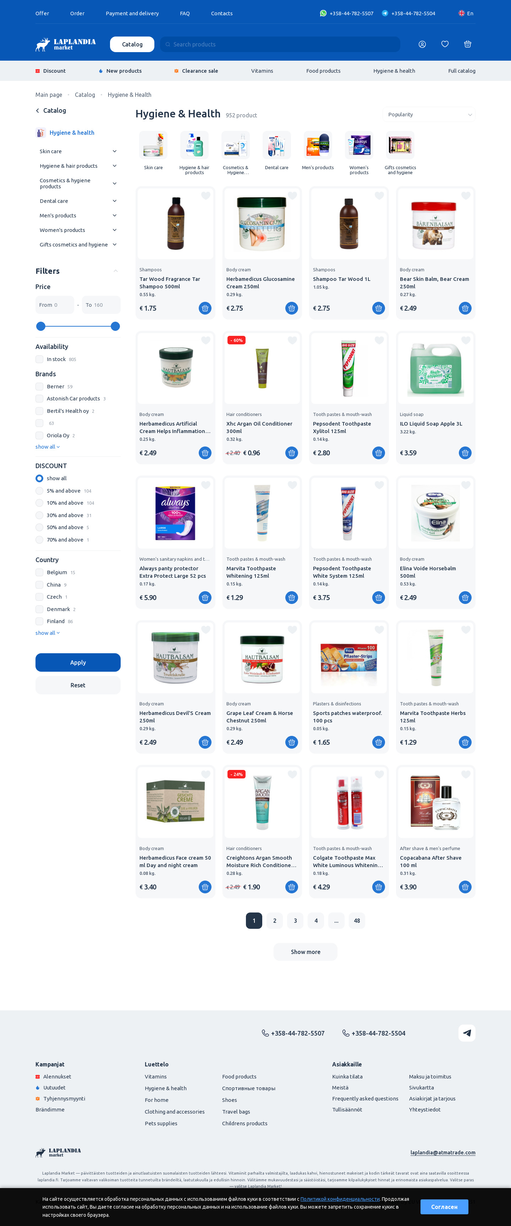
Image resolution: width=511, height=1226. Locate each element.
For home (157, 1100)
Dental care (54, 201)
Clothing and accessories (175, 1112)
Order (77, 13)
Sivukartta (421, 1087)
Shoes (229, 1100)
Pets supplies (161, 1123)
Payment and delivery (132, 13)
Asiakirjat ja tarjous (432, 1098)
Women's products (62, 230)
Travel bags (236, 1112)
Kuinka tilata (347, 1077)
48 (357, 920)
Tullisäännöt (347, 1109)
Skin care (51, 151)
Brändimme (50, 1109)
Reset (78, 685)
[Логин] (422, 44)
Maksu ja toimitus (430, 1077)
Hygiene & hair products (69, 166)
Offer (42, 13)
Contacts (222, 13)
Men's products (58, 215)
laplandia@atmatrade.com (443, 1152)
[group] (153, 150)
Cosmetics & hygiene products (65, 183)
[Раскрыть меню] (114, 151)
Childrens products (245, 1123)
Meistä (340, 1087)
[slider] (40, 326)
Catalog (132, 44)
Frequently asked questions (365, 1098)
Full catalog (462, 71)
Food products (323, 71)
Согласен (444, 1207)
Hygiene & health (394, 71)
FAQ (185, 13)
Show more (305, 952)
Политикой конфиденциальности (340, 1199)
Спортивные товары (248, 1088)
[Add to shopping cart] (205, 308)
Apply (78, 662)
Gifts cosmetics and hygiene (74, 245)
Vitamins (262, 71)
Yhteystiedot (425, 1109)
